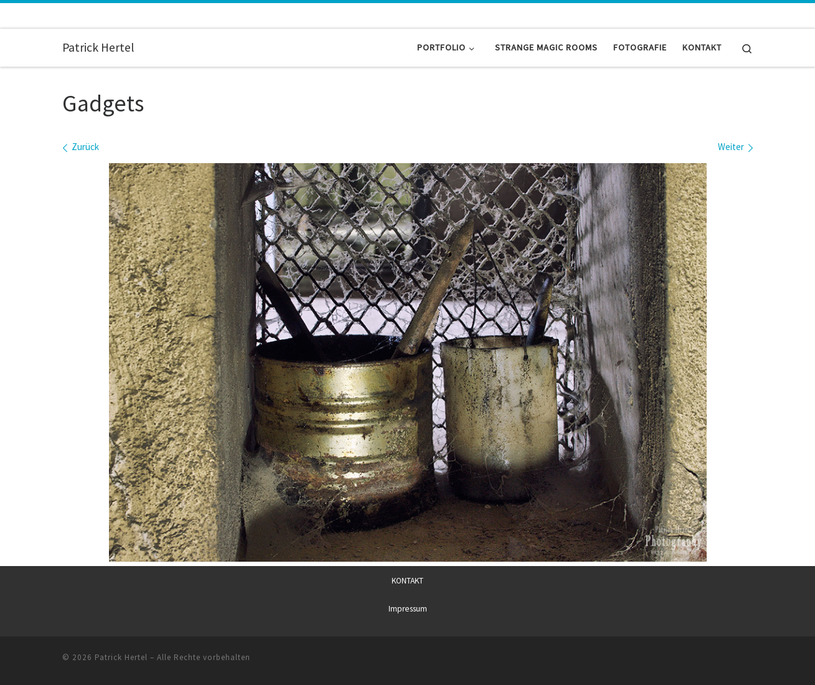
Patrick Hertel (121, 657)
